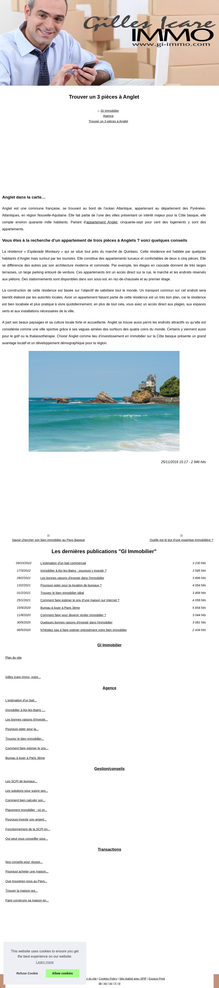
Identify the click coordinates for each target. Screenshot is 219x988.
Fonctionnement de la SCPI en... (27, 829)
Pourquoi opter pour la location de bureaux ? (71, 585)
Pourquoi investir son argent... (26, 819)
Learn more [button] (45, 962)
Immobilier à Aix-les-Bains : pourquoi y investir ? (73, 570)
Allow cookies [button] (62, 973)
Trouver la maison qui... (21, 890)
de (100, 983)
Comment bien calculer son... (25, 800)
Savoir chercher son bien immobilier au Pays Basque (48, 540)
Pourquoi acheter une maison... (26, 871)
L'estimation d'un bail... (21, 700)
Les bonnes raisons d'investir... (26, 719)
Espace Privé (157, 978)
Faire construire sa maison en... (27, 900)
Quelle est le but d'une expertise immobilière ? (181, 540)
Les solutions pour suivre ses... (26, 790)
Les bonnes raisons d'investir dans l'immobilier (72, 577)
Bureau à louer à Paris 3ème (60, 607)
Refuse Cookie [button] (27, 973)
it (115, 983)
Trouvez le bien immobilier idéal (62, 592)
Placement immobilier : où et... (26, 810)
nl (119, 983)
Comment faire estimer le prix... (26, 748)
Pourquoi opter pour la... (22, 729)
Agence (108, 116)
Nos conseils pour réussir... (24, 862)
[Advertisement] (104, 157)
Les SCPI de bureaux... (21, 781)
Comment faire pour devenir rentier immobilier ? (73, 615)
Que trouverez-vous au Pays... (26, 881)
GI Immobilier (110, 110)
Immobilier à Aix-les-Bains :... (25, 710)
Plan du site (13, 657)
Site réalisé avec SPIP (132, 978)
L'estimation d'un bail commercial (63, 563)
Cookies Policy (108, 978)
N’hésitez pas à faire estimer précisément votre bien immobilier (84, 629)
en (105, 983)
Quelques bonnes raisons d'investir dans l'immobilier (77, 622)
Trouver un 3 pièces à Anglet (108, 121)
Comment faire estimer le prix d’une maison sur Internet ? (80, 600)
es (110, 983)
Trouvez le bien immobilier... (24, 738)
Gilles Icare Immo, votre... (23, 677)
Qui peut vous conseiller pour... (26, 838)
